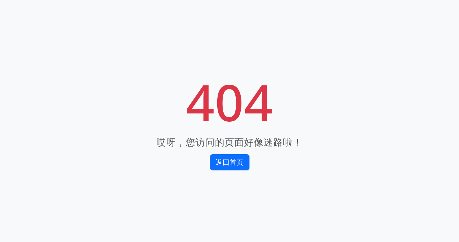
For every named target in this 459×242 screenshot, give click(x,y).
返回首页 (230, 162)
